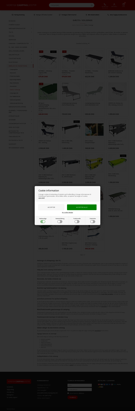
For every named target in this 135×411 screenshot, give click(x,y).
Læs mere (41, 198)
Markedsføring (60, 220)
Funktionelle (77, 220)
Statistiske (93, 220)
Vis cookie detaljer (67, 212)
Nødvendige (42, 220)
